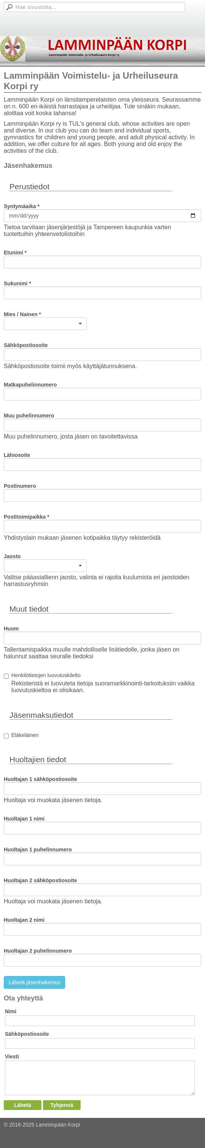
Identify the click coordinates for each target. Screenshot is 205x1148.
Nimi (10, 1011)
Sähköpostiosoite (27, 1034)
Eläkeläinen (24, 735)
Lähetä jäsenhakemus (34, 982)
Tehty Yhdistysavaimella (32, 1132)
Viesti (12, 1057)
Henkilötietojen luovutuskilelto (46, 675)
